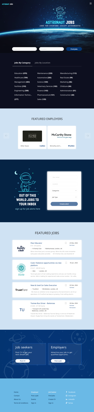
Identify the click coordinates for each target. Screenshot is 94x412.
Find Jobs (74, 49)
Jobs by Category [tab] (22, 62)
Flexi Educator (36, 243)
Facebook (71, 392)
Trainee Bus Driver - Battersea (43, 303)
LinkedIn (71, 399)
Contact (17, 396)
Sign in (33, 403)
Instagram (72, 396)
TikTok (69, 403)
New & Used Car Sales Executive (44, 285)
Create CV (52, 399)
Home (16, 392)
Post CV (22, 361)
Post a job (58, 361)
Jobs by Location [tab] (42, 62)
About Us (17, 399)
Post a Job (34, 396)
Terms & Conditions (21, 403)
